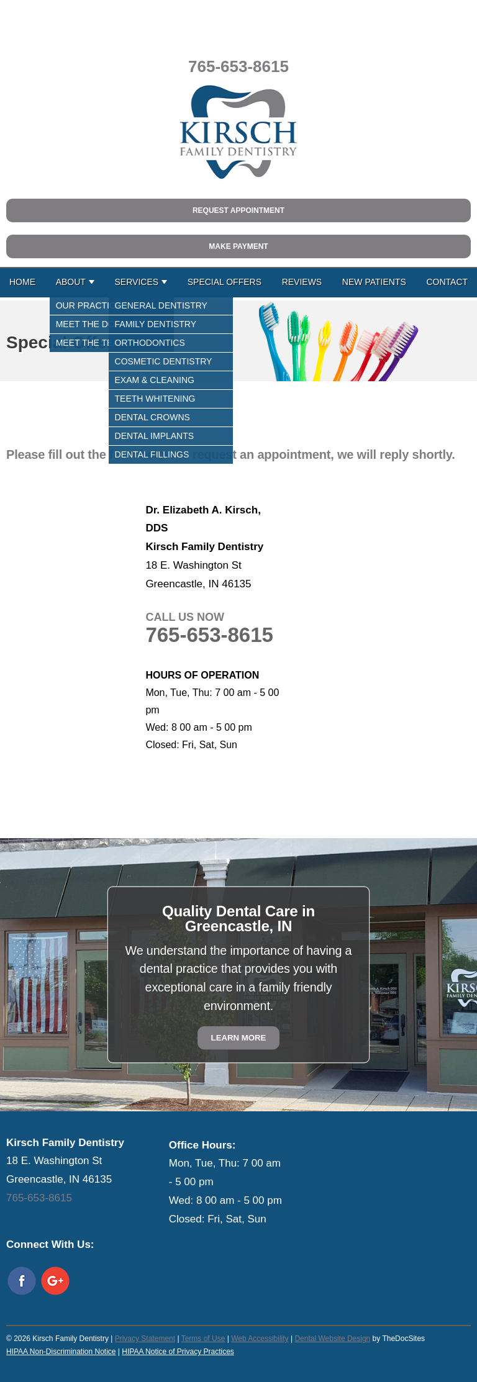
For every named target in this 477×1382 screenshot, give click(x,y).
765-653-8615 (238, 66)
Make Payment (238, 246)
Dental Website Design (332, 1338)
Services (137, 282)
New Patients (374, 282)
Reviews (302, 282)
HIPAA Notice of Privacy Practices (178, 1351)
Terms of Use (203, 1338)
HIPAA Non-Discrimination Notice (61, 1351)
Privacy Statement (145, 1338)
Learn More (238, 1037)
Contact (447, 282)
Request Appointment (238, 210)
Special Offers (224, 282)
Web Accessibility (259, 1338)
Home (22, 282)
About (71, 282)
